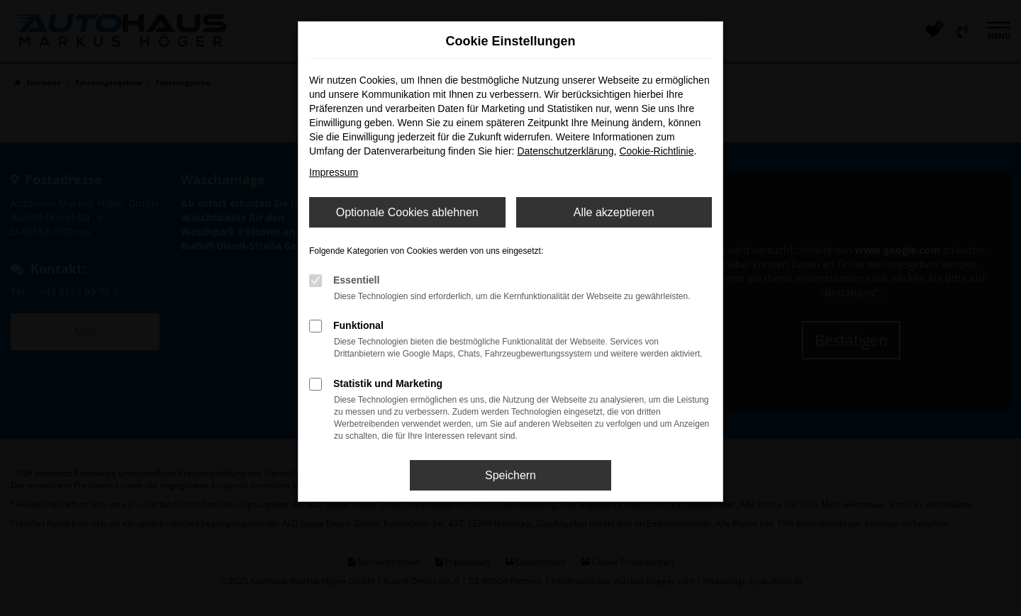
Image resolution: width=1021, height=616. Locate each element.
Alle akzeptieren (614, 212)
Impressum (333, 172)
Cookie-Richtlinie (656, 151)
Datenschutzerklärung (565, 151)
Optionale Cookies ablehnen (407, 212)
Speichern (510, 475)
